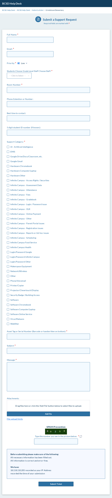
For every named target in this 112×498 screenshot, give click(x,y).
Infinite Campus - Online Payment (25, 214)
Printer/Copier (17, 285)
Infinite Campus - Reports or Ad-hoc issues (29, 233)
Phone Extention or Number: (20, 99)
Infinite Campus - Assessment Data (26, 185)
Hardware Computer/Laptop (23, 171)
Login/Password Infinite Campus (25, 257)
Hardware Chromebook (21, 166)
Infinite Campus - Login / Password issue (28, 204)
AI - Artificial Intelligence (21, 147)
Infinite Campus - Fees (20, 195)
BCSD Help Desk (12, 3)
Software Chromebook (20, 305)
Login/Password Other (20, 262)
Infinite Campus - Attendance (23, 190)
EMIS (12, 152)
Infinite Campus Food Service (23, 242)
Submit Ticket (56, 484)
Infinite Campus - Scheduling (23, 238)
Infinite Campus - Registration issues (26, 228)
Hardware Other (17, 175)
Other (13, 276)
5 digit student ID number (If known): (24, 127)
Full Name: (12, 34)
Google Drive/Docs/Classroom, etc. (26, 156)
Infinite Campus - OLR (20, 209)
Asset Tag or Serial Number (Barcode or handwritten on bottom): (36, 331)
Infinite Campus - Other (21, 218)
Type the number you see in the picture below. (56, 436)
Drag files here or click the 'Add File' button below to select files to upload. (48, 406)
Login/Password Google (21, 252)
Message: (11, 360)
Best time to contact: (16, 113)
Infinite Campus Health (20, 247)
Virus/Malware (17, 319)
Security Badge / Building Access (25, 295)
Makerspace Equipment (21, 266)
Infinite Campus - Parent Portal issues (27, 223)
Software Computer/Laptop (22, 309)
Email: (10, 49)
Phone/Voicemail (18, 281)
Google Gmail (16, 161)
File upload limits (15, 419)
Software (14, 300)
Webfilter (14, 324)
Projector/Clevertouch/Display (24, 290)
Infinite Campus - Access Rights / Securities (29, 180)
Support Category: (15, 141)
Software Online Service (21, 314)
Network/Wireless (18, 271)
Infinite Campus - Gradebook (23, 199)
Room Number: (14, 85)
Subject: (10, 345)
